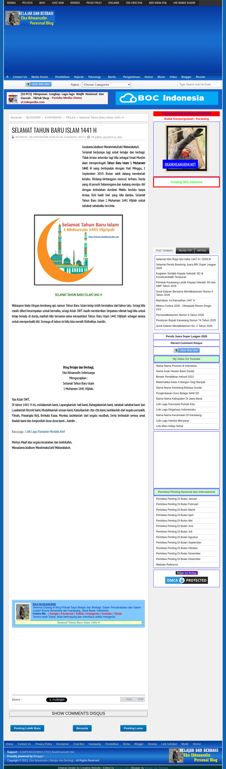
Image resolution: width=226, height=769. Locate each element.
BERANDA (11, 2)
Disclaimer (62, 744)
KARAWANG (70, 137)
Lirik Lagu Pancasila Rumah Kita (175, 404)
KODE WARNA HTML (158, 2)
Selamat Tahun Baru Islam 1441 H (54, 130)
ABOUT (42, 2)
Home (9, 744)
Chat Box (78, 744)
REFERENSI (75, 2)
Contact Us (20, 77)
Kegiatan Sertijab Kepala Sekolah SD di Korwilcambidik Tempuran (179, 275)
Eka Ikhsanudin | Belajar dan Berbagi (51, 760)
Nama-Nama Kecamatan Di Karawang (178, 415)
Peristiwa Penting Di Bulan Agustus (177, 537)
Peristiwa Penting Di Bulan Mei (174, 520)
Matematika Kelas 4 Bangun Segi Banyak (180, 382)
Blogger (186, 77)
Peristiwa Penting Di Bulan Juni (174, 526)
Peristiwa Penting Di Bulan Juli (174, 531)
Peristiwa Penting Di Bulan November (178, 553)
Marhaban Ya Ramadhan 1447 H (175, 300)
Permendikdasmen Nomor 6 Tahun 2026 (180, 315)
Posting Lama (133, 728)
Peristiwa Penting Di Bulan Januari (176, 498)
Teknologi (94, 77)
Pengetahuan (131, 77)
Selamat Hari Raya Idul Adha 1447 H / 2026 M (183, 259)
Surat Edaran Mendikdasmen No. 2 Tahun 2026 (184, 325)
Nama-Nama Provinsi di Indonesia (176, 365)
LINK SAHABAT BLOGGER (184, 2)
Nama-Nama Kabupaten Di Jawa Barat (179, 398)
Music (161, 77)
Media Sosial (39, 77)
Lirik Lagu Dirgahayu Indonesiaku (176, 409)
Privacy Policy (43, 744)
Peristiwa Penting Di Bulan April (174, 515)
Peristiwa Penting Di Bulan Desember (178, 559)
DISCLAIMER (113, 2)
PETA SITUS (27, 2)
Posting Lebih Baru (27, 728)
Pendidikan (62, 77)
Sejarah (79, 77)
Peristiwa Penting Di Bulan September (178, 542)
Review (200, 77)
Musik (184, 744)
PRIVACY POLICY (94, 2)
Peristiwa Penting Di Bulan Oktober (177, 548)
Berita (112, 77)
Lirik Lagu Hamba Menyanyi (172, 420)
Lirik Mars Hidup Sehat (169, 426)
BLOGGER (58, 137)
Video (173, 77)
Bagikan (60, 699)
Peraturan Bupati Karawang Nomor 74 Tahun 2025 (186, 320)
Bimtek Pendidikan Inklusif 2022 (175, 376)
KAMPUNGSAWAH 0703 (35, 752)
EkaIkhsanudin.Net (63, 752)
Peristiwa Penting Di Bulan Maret (175, 509)
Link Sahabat (169, 744)
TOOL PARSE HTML (134, 2)
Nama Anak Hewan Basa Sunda (175, 371)
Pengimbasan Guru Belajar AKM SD (177, 393)
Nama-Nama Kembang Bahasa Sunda (179, 387)
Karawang (95, 744)
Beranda (82, 728)
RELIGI (82, 137)
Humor (149, 77)
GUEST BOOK (58, 2)
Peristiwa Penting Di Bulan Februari (177, 504)
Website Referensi (167, 564)
